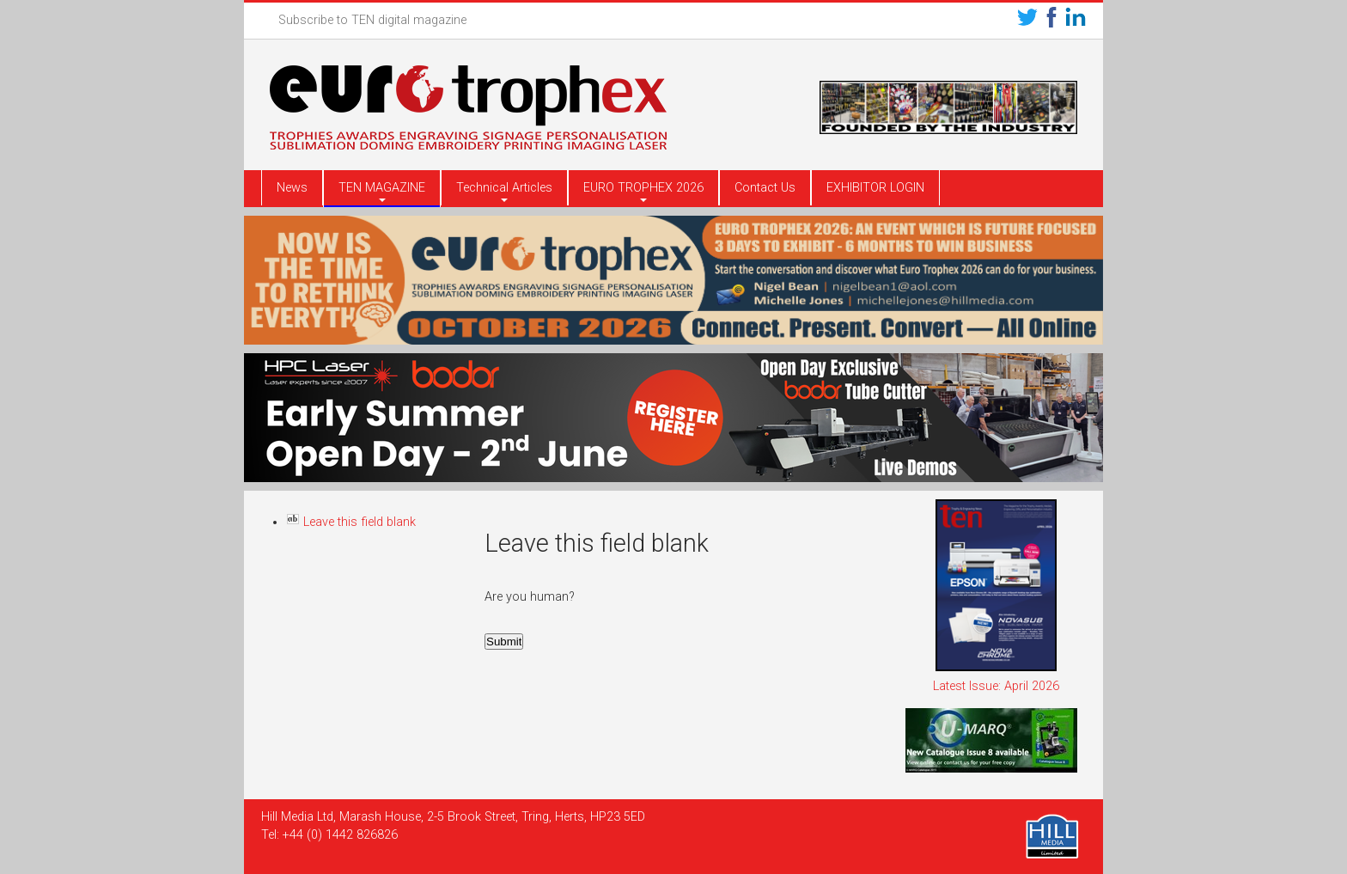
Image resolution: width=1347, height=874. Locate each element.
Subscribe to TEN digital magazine (372, 20)
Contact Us (764, 187)
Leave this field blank (351, 522)
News (292, 187)
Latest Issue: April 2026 (996, 686)
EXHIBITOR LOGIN (875, 187)
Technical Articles (504, 187)
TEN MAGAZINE (381, 187)
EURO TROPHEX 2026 (643, 187)
